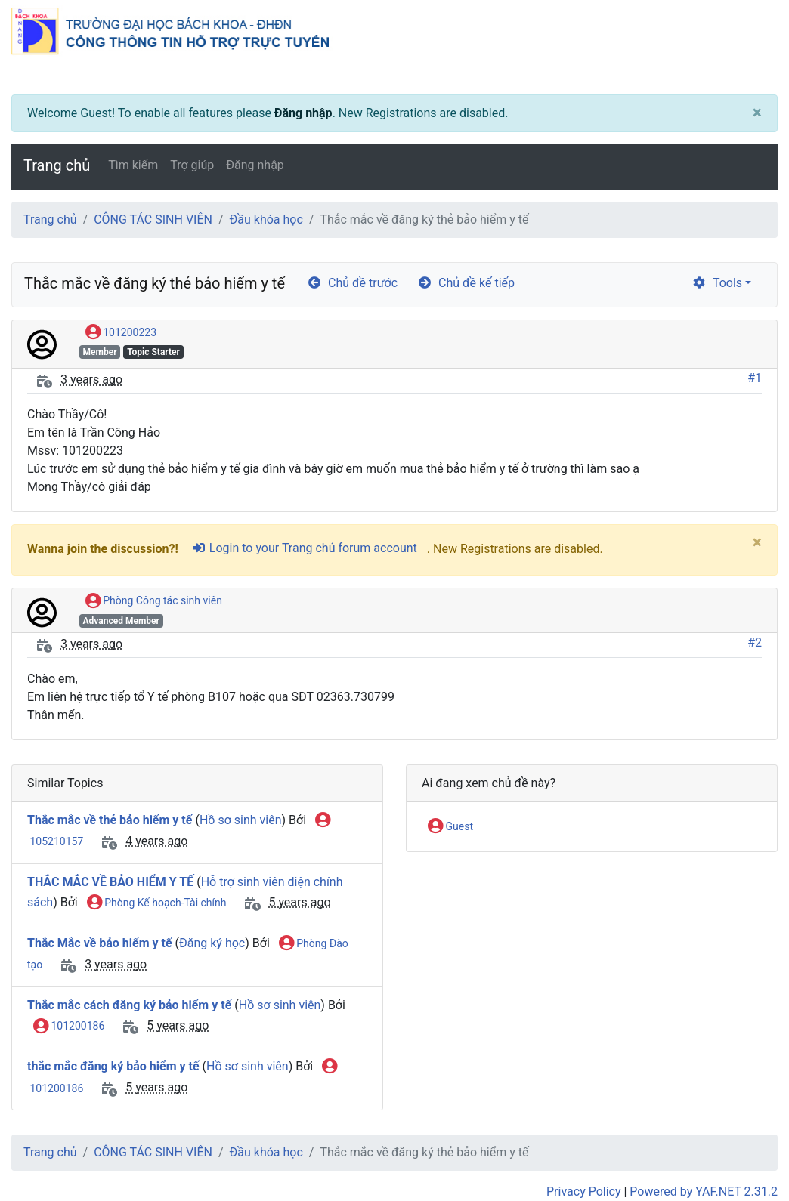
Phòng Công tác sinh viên (153, 601)
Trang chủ (56, 165)
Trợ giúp (192, 165)
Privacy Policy (583, 1191)
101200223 (120, 333)
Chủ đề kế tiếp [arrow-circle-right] (466, 283)
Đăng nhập (303, 113)
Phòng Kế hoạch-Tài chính (157, 903)
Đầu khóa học (266, 219)
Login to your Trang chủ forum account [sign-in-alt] (304, 548)
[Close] (757, 113)
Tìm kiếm (133, 165)
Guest (450, 827)
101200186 (68, 1026)
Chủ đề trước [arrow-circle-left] (352, 283)
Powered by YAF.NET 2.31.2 (704, 1191)
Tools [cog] (717, 283)
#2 (754, 642)
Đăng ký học (212, 943)
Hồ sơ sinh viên (241, 820)
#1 (754, 378)
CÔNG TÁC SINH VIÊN (153, 219)
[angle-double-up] (747, 1153)
